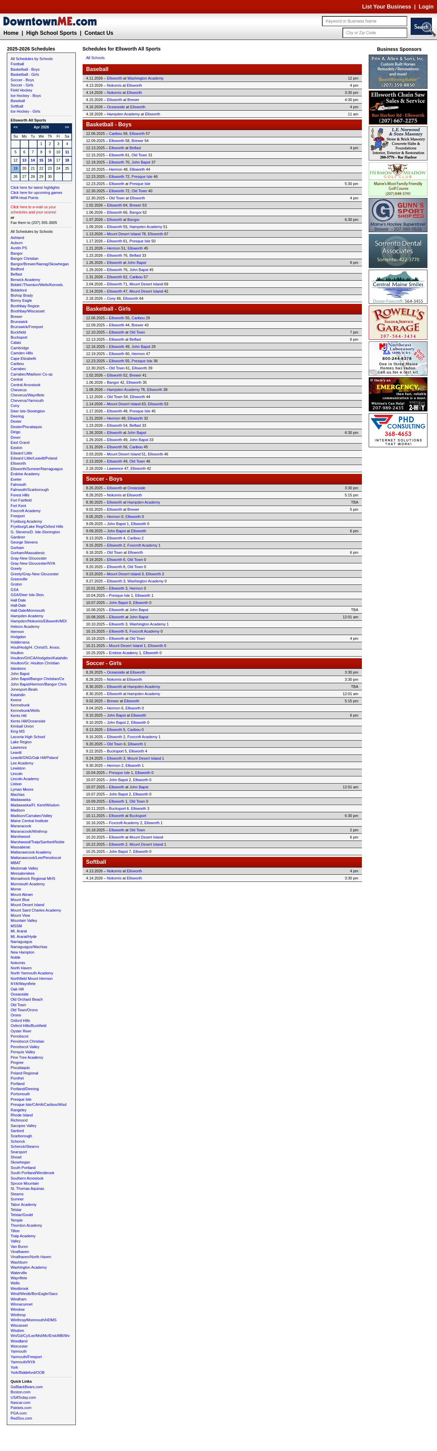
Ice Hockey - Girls (25, 111)
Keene (16, 700)
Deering (17, 416)
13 (24, 160)
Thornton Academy (26, 1225)
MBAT (16, 863)
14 (33, 160)
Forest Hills (20, 495)
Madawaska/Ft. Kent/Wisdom (35, 805)
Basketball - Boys (25, 69)
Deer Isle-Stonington (28, 411)
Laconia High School (28, 737)
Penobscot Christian (27, 1041)
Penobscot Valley (25, 1047)
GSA (14, 590)
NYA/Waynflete (23, 984)
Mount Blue (20, 900)
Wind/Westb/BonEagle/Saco (34, 1294)
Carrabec (18, 369)
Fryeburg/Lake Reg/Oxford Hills (37, 526)
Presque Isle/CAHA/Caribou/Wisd (39, 1104)
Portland (18, 1084)
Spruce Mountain (25, 1183)
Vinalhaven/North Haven (31, 1257)
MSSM (16, 926)
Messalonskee (22, 873)
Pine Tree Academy (27, 1057)
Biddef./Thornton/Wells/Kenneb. (37, 285)
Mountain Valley (24, 920)
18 (67, 160)
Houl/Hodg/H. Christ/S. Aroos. (35, 647)
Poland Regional (24, 1073)
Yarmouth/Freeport (26, 1357)
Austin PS (19, 248)
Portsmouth (20, 1094)
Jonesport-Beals (24, 689)
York (14, 1367)
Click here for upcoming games (36, 193)
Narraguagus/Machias (29, 947)
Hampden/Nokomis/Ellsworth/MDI (39, 621)
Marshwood (20, 836)
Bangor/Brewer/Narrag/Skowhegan (40, 264)
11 (67, 152)
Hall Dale (18, 600)
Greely (16, 568)
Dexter (16, 421)
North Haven (21, 968)
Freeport (18, 516)
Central (17, 379)
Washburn (19, 1262)
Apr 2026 (41, 127)
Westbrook (19, 1288)
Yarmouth (19, 1351)
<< (16, 127)
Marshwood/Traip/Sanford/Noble (38, 842)
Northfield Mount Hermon (32, 978)
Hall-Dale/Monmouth (28, 610)
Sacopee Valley (24, 1126)
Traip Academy (23, 1236)
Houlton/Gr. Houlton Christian (35, 663)
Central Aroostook (25, 385)
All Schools (95, 58)
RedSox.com (21, 1418)
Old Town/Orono (24, 1010)
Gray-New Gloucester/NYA (33, 563)
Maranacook (21, 826)
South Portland (23, 1168)
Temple (17, 1220)
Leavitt (16, 752)
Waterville (19, 1273)
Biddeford (19, 290)
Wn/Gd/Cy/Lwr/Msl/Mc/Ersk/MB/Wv (40, 1336)
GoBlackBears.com (27, 1387)
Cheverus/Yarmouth (27, 400)
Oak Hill (17, 989)
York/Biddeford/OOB (27, 1372)
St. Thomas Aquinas (27, 1188)
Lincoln (17, 774)
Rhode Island (22, 1115)
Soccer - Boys (22, 80)
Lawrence (19, 747)
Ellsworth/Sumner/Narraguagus (37, 469)
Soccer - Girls (22, 85)
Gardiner (18, 537)
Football (17, 64)
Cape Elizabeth (23, 358)
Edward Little (21, 453)
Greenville (19, 579)
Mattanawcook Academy (31, 852)
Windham (18, 1299)
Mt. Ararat (19, 931)
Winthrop (18, 1315)
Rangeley (18, 1110)
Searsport (19, 1152)
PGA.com (19, 1413)
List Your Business (386, 7)
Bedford (17, 269)
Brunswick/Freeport (27, 327)
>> (67, 127)
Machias (18, 794)
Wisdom (17, 1330)
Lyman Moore (22, 789)
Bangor (17, 253)
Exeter (16, 479)
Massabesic (20, 847)
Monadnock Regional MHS (33, 878)
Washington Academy (29, 1267)
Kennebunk (20, 705)
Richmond (19, 1120)
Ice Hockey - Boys (26, 96)
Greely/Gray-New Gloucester (35, 574)
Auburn (17, 243)
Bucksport (19, 337)
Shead (16, 1157)
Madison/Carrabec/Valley (31, 816)
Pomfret (17, 1078)
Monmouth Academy (28, 884)
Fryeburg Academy (26, 521)
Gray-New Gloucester (29, 558)
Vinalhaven (20, 1252)
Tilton (15, 1231)
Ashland (17, 238)
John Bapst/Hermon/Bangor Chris (39, 684)
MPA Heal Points (25, 198)
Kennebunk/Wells (25, 710)
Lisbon (16, 784)
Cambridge (20, 348)
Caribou (17, 364)
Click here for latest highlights (35, 187)
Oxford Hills (20, 1020)
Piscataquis (20, 1068)
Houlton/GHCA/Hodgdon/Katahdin (39, 658)
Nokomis (18, 963)
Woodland (19, 1341)
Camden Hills (22, 353)
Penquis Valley (23, 1052)
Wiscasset (19, 1325)
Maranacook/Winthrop (29, 831)
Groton (16, 584)
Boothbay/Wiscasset (28, 311)
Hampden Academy (27, 616)
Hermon (17, 632)
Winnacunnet (21, 1304)
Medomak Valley (24, 868)
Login (426, 7)
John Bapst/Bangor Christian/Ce (37, 679)
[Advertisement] (399, 551)
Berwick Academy (25, 280)
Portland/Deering (25, 1089)
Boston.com (20, 1392)
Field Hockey (21, 90)
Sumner (17, 1199)
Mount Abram (22, 894)
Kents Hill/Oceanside (28, 721)
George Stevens (24, 542)
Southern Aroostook (27, 1178)
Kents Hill (18, 716)
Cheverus (19, 390)
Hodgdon (18, 637)
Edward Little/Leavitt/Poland (34, 458)
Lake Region (21, 742)
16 (50, 160)
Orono (16, 1015)
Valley (15, 1241)
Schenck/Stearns (25, 1146)
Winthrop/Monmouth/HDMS (34, 1320)
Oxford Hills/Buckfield (28, 1026)
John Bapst (20, 674)
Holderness (20, 642)
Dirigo (15, 432)
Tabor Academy (24, 1204)
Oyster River (21, 1031)
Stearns (17, 1194)
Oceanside (20, 994)
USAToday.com (23, 1397)
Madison (18, 810)
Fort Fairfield (21, 500)
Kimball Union (22, 726)
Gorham (17, 548)
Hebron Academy (25, 626)
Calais (16, 342)
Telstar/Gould (22, 1215)
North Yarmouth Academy (32, 973)
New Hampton (22, 952)
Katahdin (18, 695)
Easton (16, 448)
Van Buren (19, 1246)
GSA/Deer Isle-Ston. (28, 595)
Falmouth (18, 484)
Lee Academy (22, 763)
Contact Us (98, 33)
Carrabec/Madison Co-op (32, 374)
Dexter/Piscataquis (26, 427)
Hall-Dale (18, 605)
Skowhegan (20, 1162)
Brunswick (19, 322)
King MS (18, 731)
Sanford (17, 1131)
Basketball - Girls (25, 74)
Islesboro (18, 668)
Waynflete (19, 1278)
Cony (15, 406)
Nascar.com (20, 1402)
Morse (16, 889)
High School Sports (51, 33)
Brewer (17, 316)
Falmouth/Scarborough (30, 490)
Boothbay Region (25, 306)
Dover (15, 437)
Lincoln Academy (25, 779)
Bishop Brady (22, 295)
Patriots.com (21, 1408)
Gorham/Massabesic (28, 553)
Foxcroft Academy (26, 511)
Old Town (18, 1005)
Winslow (18, 1309)
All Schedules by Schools (32, 59)
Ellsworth (18, 463)
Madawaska (21, 800)
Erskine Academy (25, 474)
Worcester (19, 1346)
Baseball (18, 101)
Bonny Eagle (21, 300)
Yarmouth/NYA (23, 1362)
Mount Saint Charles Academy (36, 910)
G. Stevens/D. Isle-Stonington (35, 532)
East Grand (20, 442)
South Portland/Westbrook (32, 1173)
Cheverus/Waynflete (27, 395)
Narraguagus (21, 942)
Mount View (20, 915)
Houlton (17, 653)
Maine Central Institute (29, 821)
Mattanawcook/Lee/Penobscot (36, 858)
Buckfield (18, 332)
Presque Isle (21, 1099)
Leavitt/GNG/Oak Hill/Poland (34, 758)
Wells (15, 1283)
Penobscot (19, 1036)
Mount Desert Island (27, 905)
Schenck (18, 1141)
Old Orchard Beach (27, 999)
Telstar (16, 1210)
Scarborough (21, 1136)
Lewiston (18, 768)
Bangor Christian (25, 258)
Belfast (16, 274)
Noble (15, 957)
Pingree (17, 1062)
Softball (17, 106)
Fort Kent (18, 506)
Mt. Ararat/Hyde (24, 936)
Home (10, 33)
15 (41, 160)
